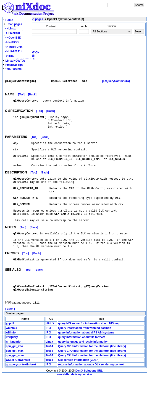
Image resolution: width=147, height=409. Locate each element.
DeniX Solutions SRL (88, 401)
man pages (15, 24)
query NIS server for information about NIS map (89, 354)
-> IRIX (9, 56)
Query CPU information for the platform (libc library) (92, 377)
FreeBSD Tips (14, 64)
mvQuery (12, 368)
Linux (49, 372)
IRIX (48, 359)
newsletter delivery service (74, 405)
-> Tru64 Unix (13, 46)
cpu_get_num (15, 386)
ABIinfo (11, 363)
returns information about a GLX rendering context (91, 395)
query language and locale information (83, 372)
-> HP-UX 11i (12, 51)
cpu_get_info (14, 377)
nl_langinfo (13, 372)
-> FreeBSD (12, 33)
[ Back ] (10, 339)
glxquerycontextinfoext (21, 395)
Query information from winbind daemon (84, 359)
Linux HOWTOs (15, 60)
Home (9, 20)
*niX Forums (13, 69)
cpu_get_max (15, 381)
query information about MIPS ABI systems (86, 363)
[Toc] (21, 97)
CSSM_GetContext (18, 391)
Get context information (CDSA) (79, 391)
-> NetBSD (11, 42)
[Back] (32, 97)
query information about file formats (81, 368)
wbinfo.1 (11, 359)
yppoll (10, 354)
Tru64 (49, 377)
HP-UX (50, 354)
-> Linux (10, 28)
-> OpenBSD (12, 37)
